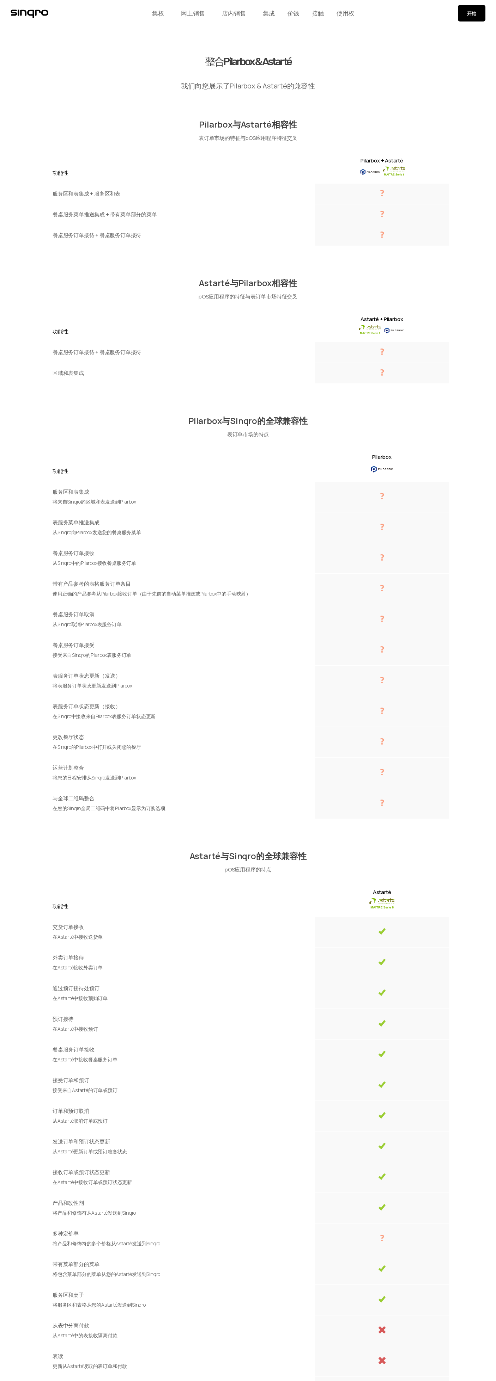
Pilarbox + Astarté (382, 160)
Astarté (382, 892)
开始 (471, 15)
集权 (152, 15)
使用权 (351, 15)
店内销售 (227, 15)
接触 (320, 15)
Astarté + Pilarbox (382, 319)
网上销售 (187, 15)
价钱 (291, 15)
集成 (262, 15)
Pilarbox (381, 457)
